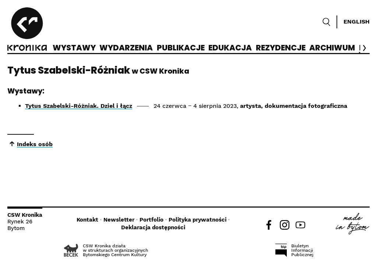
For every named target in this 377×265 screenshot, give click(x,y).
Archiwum (332, 48)
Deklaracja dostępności (153, 227)
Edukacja (230, 48)
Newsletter (118, 219)
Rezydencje (281, 48)
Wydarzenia (126, 48)
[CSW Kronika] (27, 30)
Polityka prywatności (197, 219)
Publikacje (181, 48)
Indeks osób (35, 144)
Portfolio (151, 219)
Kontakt (87, 219)
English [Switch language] (356, 21)
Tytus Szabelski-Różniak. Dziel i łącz (78, 105)
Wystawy (74, 48)
